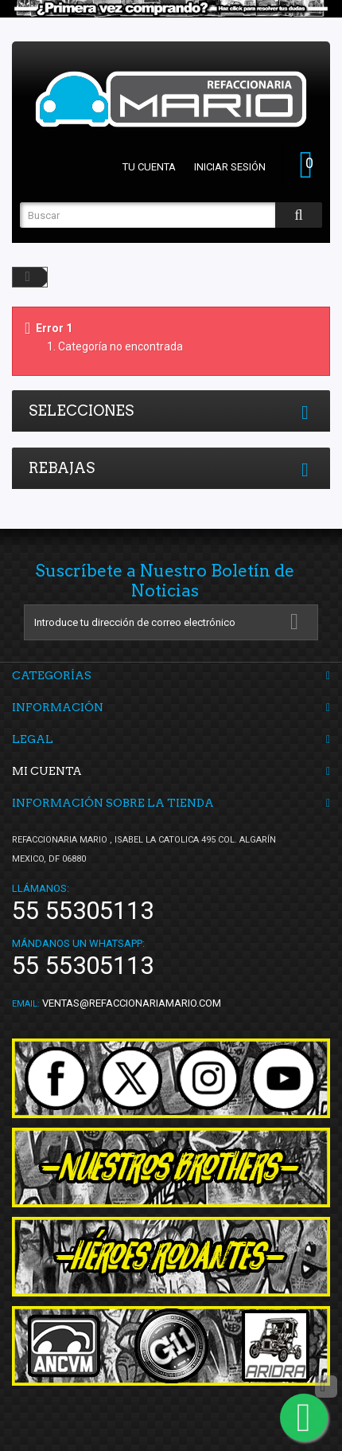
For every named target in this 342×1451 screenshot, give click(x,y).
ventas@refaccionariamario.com (131, 1003)
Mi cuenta (47, 771)
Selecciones (81, 410)
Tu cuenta (149, 167)
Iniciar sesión (230, 167)
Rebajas (62, 468)
